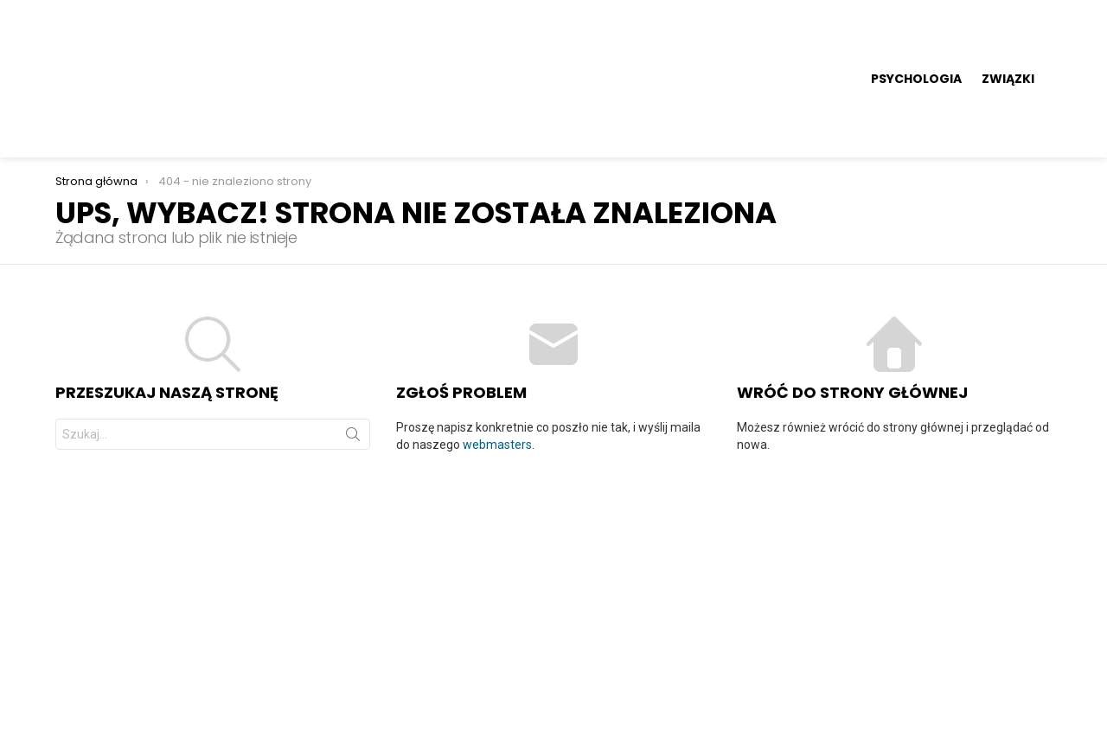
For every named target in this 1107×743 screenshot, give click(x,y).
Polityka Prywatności (932, 671)
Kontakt (1030, 671)
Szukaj (353, 331)
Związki (1008, 25)
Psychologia (916, 25)
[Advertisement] (553, 494)
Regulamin (825, 671)
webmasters (497, 338)
